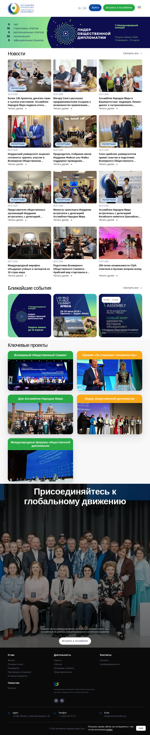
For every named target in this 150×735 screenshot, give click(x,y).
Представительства (63, 672)
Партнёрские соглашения (19, 672)
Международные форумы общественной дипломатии (40, 444)
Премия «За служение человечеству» (109, 355)
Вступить (12, 688)
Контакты (104, 660)
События (58, 664)
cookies (109, 730)
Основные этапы (15, 664)
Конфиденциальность (110, 664)
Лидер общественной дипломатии (109, 398)
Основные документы (18, 676)
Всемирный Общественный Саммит (40, 355)
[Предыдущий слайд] (19, 32)
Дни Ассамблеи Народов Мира (40, 398)
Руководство (13, 668)
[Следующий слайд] (131, 32)
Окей (141, 728)
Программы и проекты (64, 668)
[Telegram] (56, 700)
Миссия (11, 660)
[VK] (62, 700)
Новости (58, 660)
